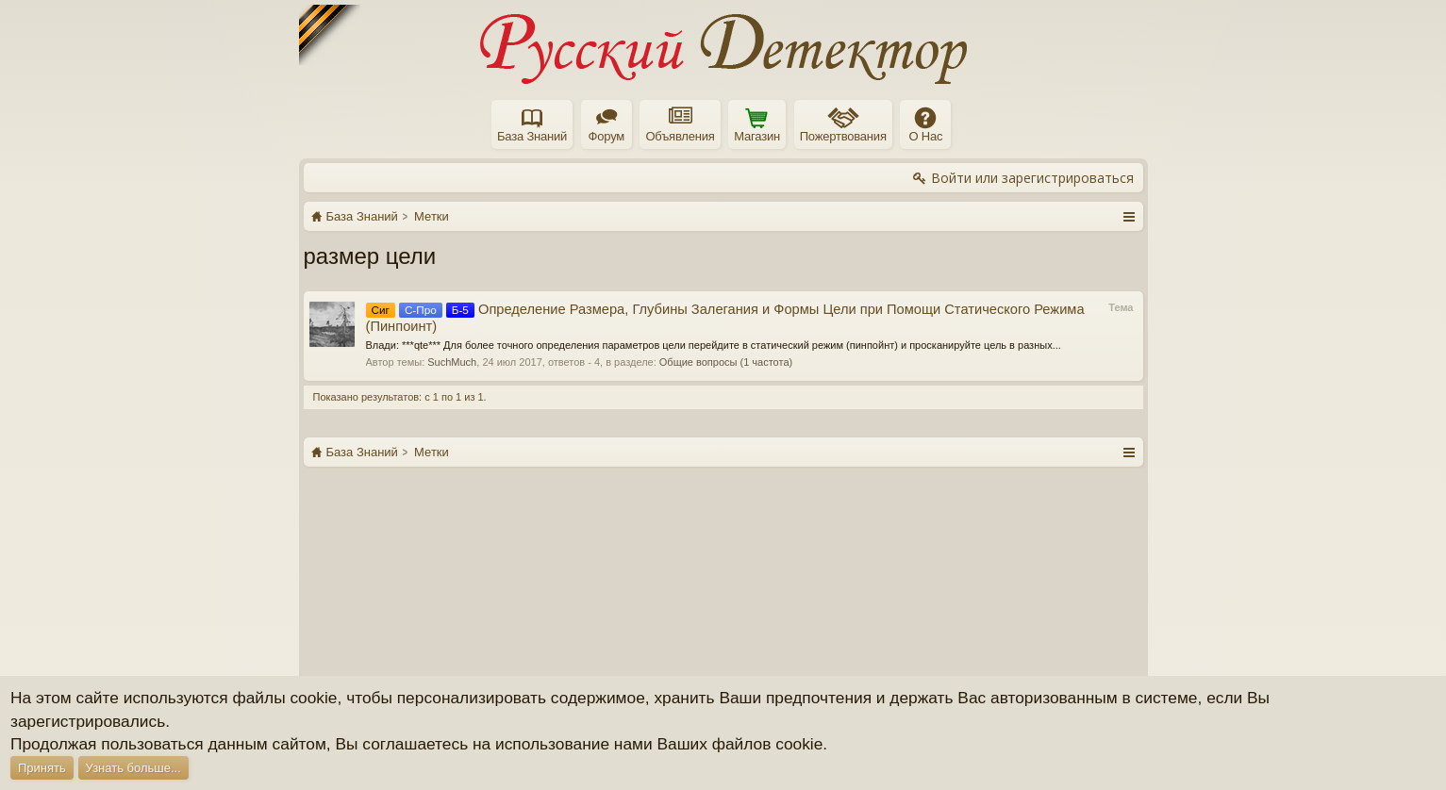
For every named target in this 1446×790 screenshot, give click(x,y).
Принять (42, 768)
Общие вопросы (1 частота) (725, 362)
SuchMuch (451, 362)
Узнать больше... (133, 768)
